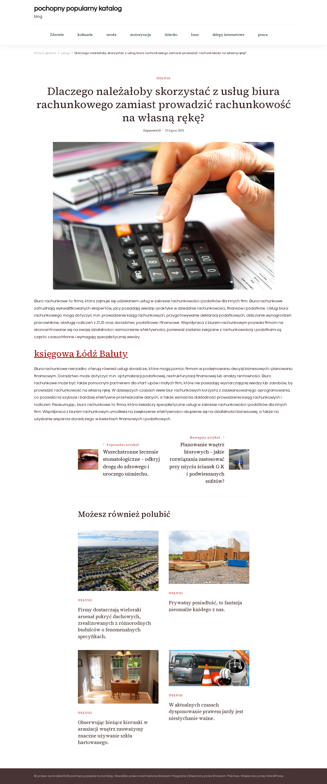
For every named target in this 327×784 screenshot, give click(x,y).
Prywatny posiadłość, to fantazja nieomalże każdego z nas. (205, 606)
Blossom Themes (226, 776)
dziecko (171, 34)
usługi (163, 78)
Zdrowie (57, 34)
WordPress (275, 776)
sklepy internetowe (228, 34)
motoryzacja (140, 34)
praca (263, 34)
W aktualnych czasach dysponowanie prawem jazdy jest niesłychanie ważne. (206, 712)
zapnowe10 (152, 130)
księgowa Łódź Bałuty (81, 353)
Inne (195, 34)
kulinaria (85, 34)
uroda (111, 34)
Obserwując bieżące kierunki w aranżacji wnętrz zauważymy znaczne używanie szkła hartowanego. (113, 732)
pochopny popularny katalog (78, 8)
